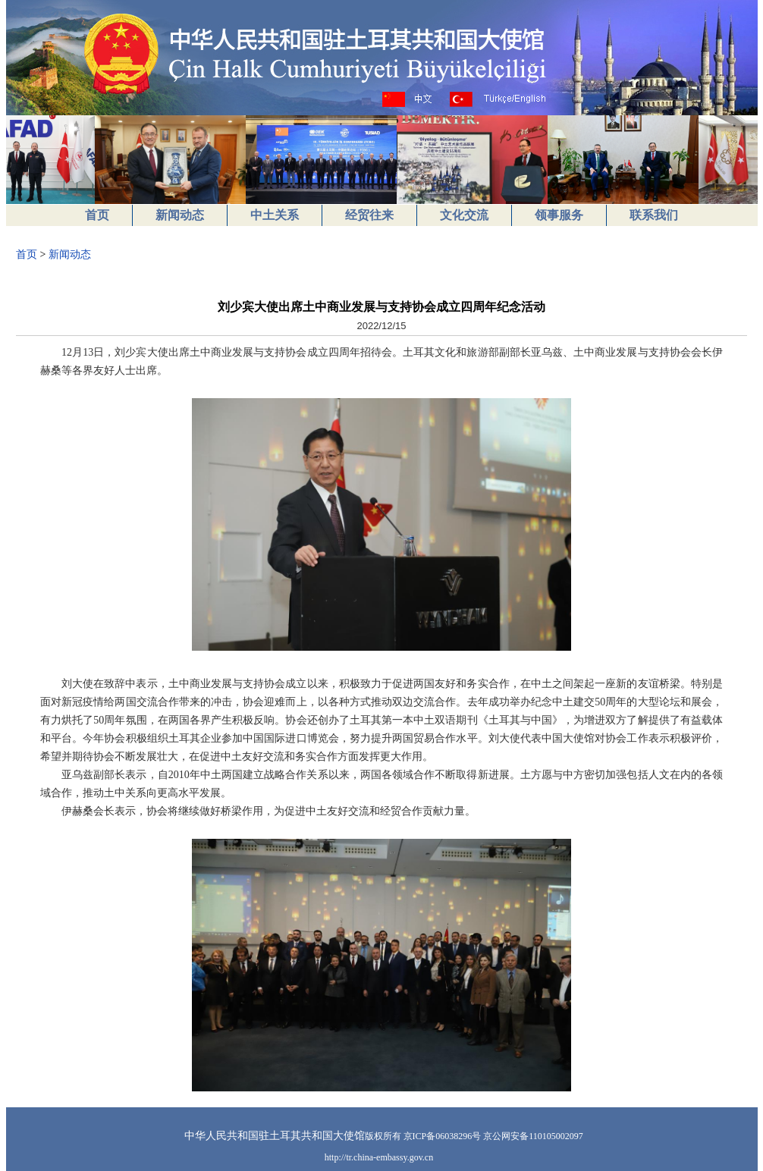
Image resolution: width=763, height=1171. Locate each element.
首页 (97, 215)
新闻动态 (179, 215)
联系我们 (654, 215)
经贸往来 (369, 215)
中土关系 (274, 215)
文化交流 (464, 215)
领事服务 (559, 215)
